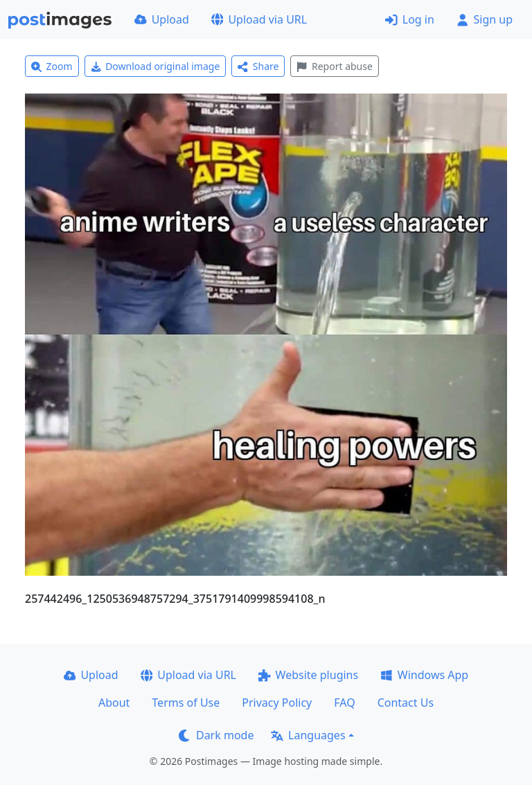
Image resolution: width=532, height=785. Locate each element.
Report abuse (334, 66)
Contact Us (406, 702)
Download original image (155, 66)
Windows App (424, 674)
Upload (161, 19)
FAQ (344, 702)
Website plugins (308, 674)
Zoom (52, 66)
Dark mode (216, 735)
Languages (308, 735)
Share (258, 66)
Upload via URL (259, 19)
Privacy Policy (277, 702)
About (114, 702)
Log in (409, 19)
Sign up (484, 19)
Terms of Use (186, 702)
